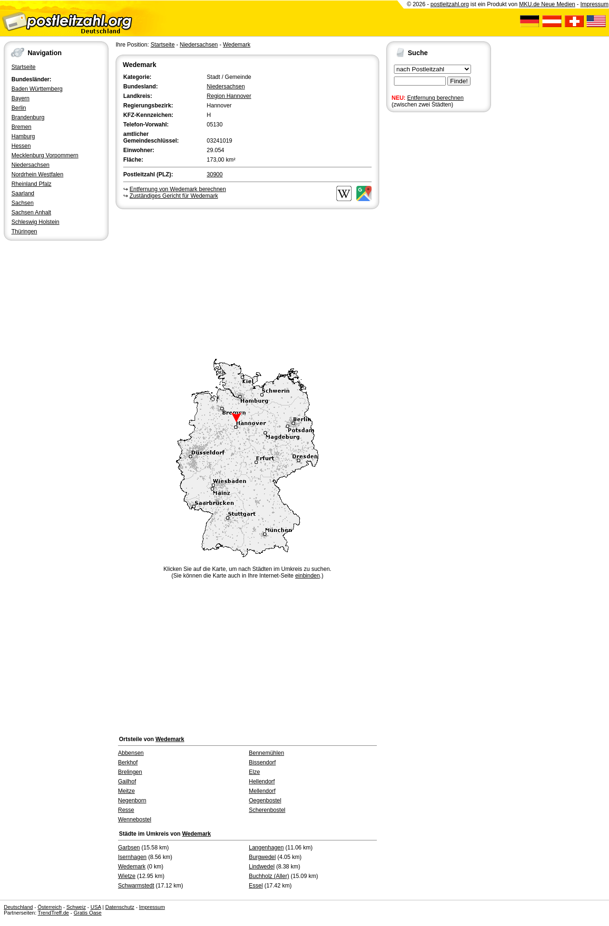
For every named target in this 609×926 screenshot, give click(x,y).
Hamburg (23, 136)
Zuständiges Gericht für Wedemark (173, 196)
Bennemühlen (266, 753)
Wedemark (236, 44)
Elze (254, 772)
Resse (126, 810)
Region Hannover (229, 96)
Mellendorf (262, 791)
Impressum (594, 4)
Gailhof (127, 781)
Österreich (50, 907)
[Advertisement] (247, 282)
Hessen (21, 146)
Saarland (22, 193)
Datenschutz (119, 907)
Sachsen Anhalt (31, 212)
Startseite (23, 67)
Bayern (20, 98)
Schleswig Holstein (35, 222)
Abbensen (131, 753)
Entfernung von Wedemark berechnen (177, 189)
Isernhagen (132, 857)
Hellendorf (262, 781)
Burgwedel (262, 857)
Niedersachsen (30, 165)
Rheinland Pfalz (31, 184)
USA (95, 907)
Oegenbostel (265, 800)
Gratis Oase (88, 913)
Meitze (126, 791)
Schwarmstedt (136, 885)
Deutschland (18, 907)
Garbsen (129, 847)
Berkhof (128, 762)
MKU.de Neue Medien (547, 4)
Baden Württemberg (36, 89)
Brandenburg (27, 117)
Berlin (18, 108)
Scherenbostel (267, 810)
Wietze (127, 876)
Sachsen (22, 203)
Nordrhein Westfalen (37, 174)
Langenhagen (266, 847)
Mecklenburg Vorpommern (45, 155)
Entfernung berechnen (435, 98)
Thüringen (24, 231)
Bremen (21, 127)
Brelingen (130, 772)
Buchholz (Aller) (269, 876)
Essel (256, 885)
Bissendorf (262, 762)
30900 (215, 174)
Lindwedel (262, 866)
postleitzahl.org (450, 4)
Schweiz (76, 907)
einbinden (307, 575)
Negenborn (132, 800)
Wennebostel (134, 819)
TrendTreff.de (53, 913)
